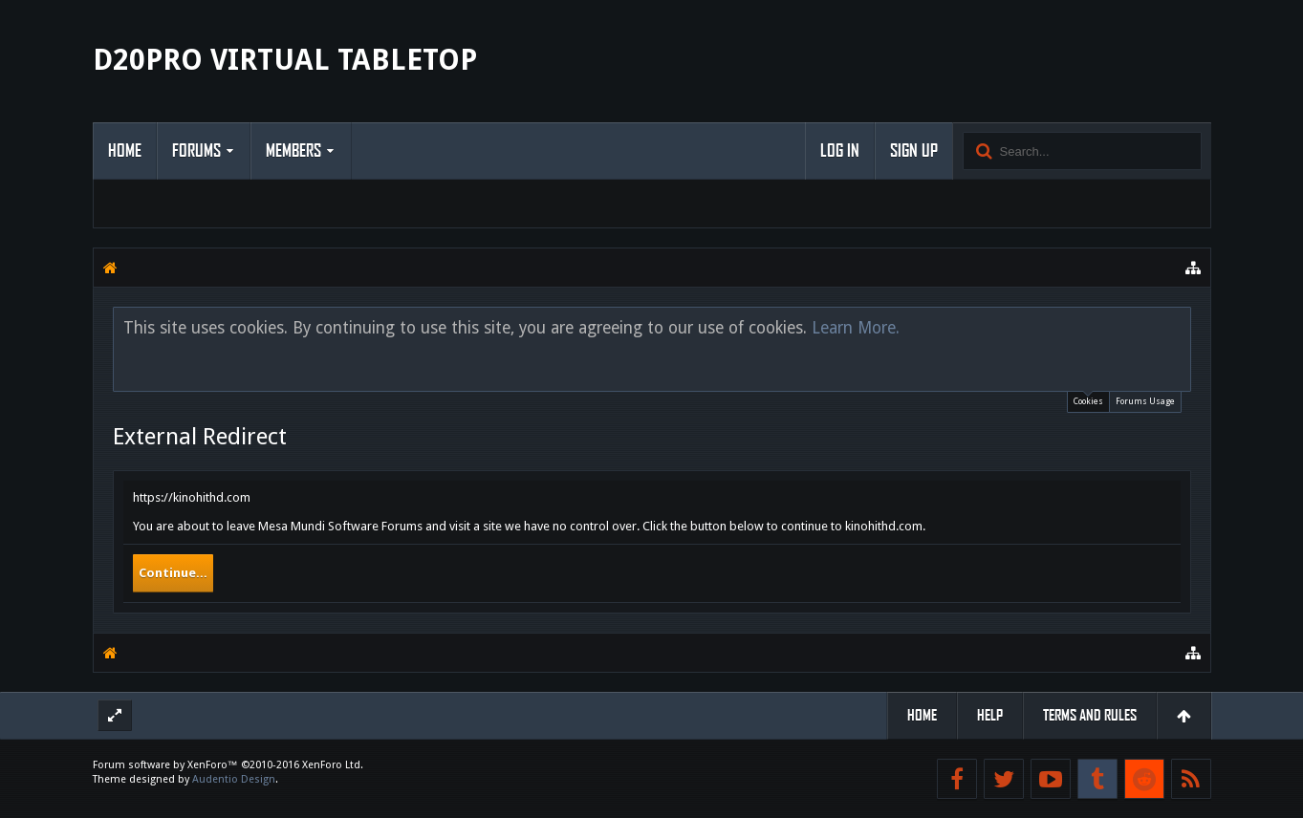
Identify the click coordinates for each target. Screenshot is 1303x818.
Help (990, 715)
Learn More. (856, 327)
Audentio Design (233, 779)
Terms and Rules (1090, 715)
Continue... (173, 573)
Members (293, 151)
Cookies (1088, 399)
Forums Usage (1145, 401)
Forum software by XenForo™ (228, 765)
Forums (196, 151)
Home (124, 151)
